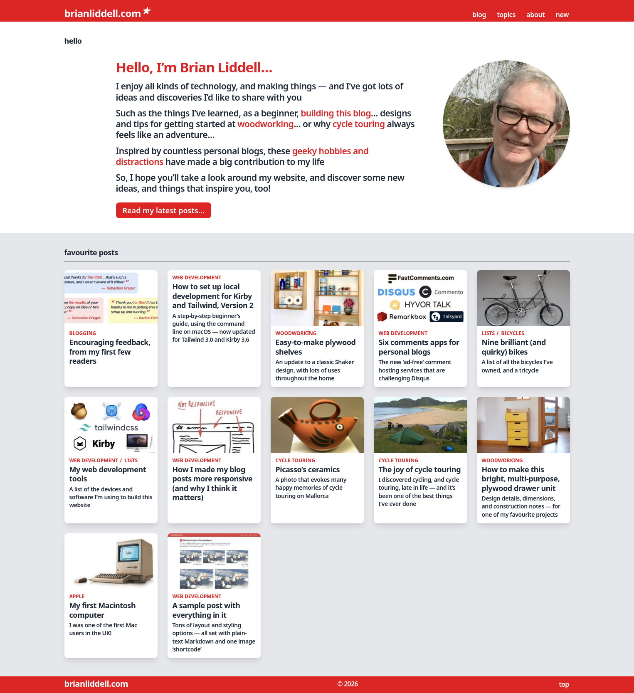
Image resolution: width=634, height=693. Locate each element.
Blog (480, 14)
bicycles (512, 333)
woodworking (265, 124)
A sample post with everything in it (206, 610)
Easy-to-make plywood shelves (316, 347)
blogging (82, 333)
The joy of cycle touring (420, 469)
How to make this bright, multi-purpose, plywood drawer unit (521, 478)
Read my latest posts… (164, 210)
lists (489, 333)
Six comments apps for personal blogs (419, 347)
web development (197, 277)
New (563, 14)
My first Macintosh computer (102, 610)
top (564, 684)
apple (77, 596)
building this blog (336, 113)
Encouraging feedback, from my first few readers (109, 351)
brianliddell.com (103, 13)
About (536, 14)
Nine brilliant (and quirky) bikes (514, 347)
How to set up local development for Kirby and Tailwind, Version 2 (213, 295)
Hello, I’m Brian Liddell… (194, 67)
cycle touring (359, 124)
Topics (507, 14)
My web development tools (107, 474)
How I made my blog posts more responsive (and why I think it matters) (213, 483)
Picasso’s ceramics (308, 469)
